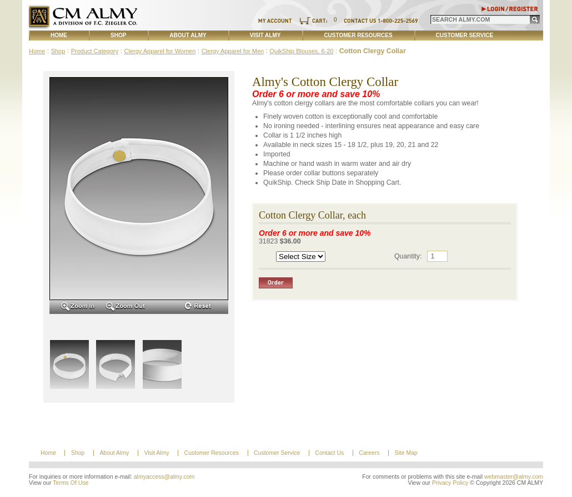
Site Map (405, 453)
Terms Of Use (70, 483)
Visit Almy (265, 35)
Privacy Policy (450, 483)
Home (59, 35)
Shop (118, 35)
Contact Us (329, 453)
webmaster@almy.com (513, 477)
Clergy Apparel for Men (233, 51)
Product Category (95, 51)
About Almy (187, 35)
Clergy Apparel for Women (160, 51)
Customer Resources (358, 35)
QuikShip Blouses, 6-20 (301, 51)
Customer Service (465, 35)
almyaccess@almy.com (164, 477)
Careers (369, 453)
